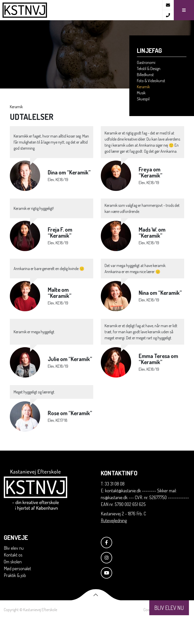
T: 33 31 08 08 (113, 484)
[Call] (168, 15)
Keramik (16, 106)
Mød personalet (17, 568)
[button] (184, 10)
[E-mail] (168, 5)
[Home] (81, 10)
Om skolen (13, 561)
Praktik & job (15, 575)
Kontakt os (13, 555)
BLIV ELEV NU (169, 607)
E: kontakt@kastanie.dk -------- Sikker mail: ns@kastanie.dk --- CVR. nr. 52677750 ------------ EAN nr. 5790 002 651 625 (145, 497)
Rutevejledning (114, 520)
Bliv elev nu (14, 548)
